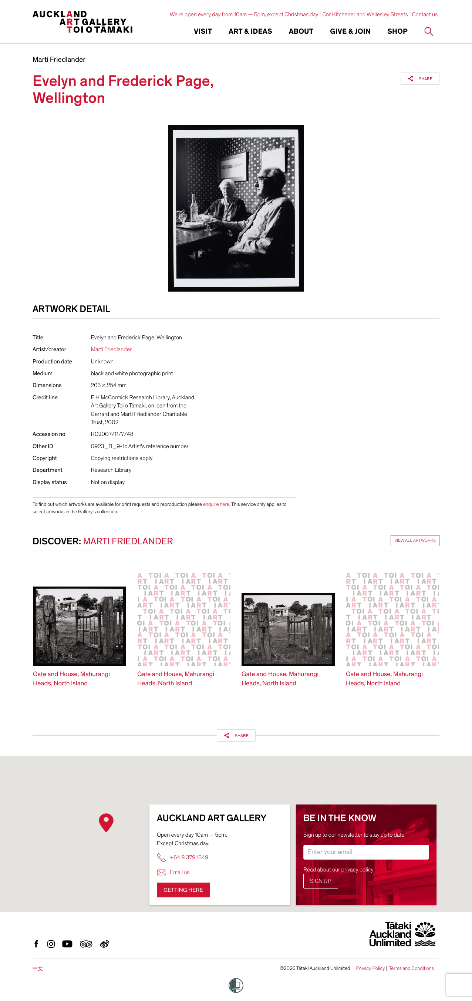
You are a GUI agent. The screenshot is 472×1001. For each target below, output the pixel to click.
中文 (38, 968)
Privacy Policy (370, 968)
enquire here (216, 504)
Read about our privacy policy (338, 870)
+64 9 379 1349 (182, 857)
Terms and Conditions (411, 968)
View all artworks (415, 541)
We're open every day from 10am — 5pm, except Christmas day (244, 14)
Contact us (425, 14)
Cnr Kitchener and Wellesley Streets (365, 14)
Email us (173, 872)
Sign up (320, 881)
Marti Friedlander (59, 60)
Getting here (183, 890)
